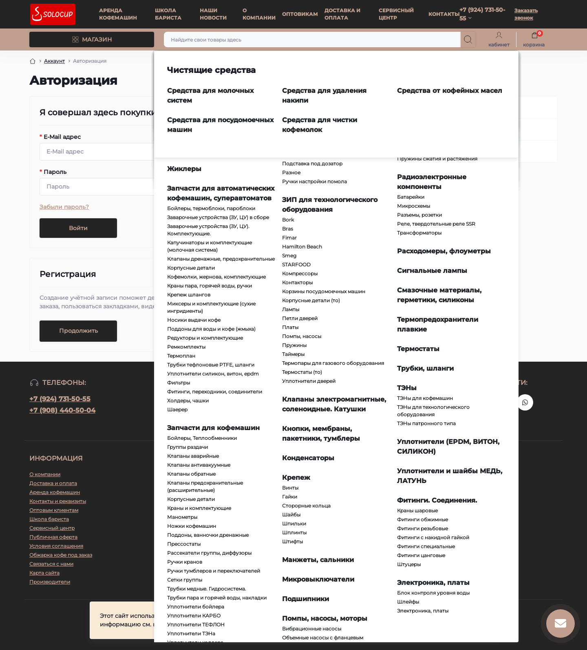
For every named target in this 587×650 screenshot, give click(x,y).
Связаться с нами (51, 564)
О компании (44, 474)
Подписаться (349, 404)
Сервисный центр (52, 528)
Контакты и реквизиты (57, 501)
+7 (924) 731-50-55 (59, 399)
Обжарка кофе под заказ (60, 555)
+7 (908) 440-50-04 (62, 410)
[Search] (468, 39)
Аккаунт (54, 61)
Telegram (366, 474)
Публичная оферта (53, 537)
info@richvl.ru (184, 498)
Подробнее (309, 625)
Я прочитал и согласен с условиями (298, 420)
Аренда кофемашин (54, 492)
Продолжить (78, 330)
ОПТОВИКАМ (300, 14)
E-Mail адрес (60, 137)
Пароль (53, 172)
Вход (450, 107)
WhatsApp (368, 486)
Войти (78, 228)
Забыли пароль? (64, 207)
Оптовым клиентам (53, 510)
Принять (468, 621)
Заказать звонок (526, 14)
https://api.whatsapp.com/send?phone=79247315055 (525, 402)
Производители (49, 582)
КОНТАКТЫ (443, 14)
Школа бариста (49, 519)
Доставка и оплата (53, 483)
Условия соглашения (283, 420)
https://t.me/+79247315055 (486, 402)
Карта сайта (44, 573)
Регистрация (463, 129)
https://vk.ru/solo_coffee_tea (505, 402)
